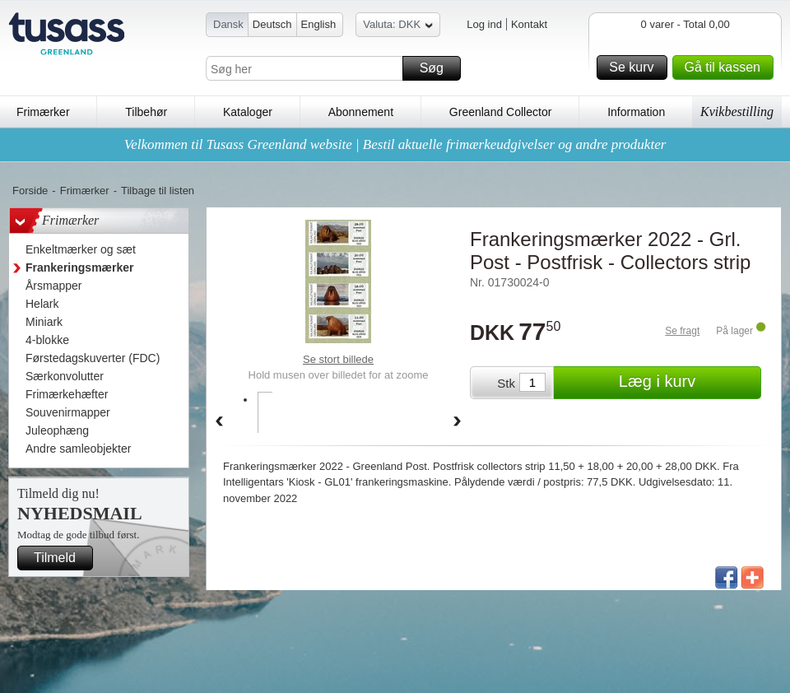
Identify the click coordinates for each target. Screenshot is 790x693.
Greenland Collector (500, 112)
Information (636, 112)
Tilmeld (61, 558)
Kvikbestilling (737, 112)
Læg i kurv (687, 382)
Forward (457, 422)
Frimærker (43, 112)
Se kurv (635, 67)
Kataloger (247, 112)
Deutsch (272, 24)
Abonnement (360, 112)
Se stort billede (338, 359)
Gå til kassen (727, 67)
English (319, 24)
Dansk (228, 24)
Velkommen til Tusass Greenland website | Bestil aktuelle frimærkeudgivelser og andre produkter (395, 144)
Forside (30, 190)
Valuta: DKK (398, 26)
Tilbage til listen (157, 190)
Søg (438, 68)
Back (219, 422)
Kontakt (529, 24)
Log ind (484, 24)
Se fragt (682, 331)
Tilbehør (146, 112)
